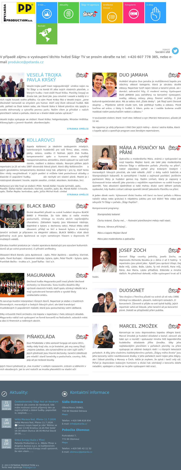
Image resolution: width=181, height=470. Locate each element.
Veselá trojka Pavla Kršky (44, 77)
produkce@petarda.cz (26, 62)
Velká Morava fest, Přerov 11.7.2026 (35, 419)
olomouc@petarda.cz (81, 452)
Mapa (65, 414)
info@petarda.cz (78, 424)
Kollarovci (41, 140)
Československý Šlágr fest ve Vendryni (36, 401)
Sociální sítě (167, 50)
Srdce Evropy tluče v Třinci (30, 440)
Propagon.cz (29, 467)
